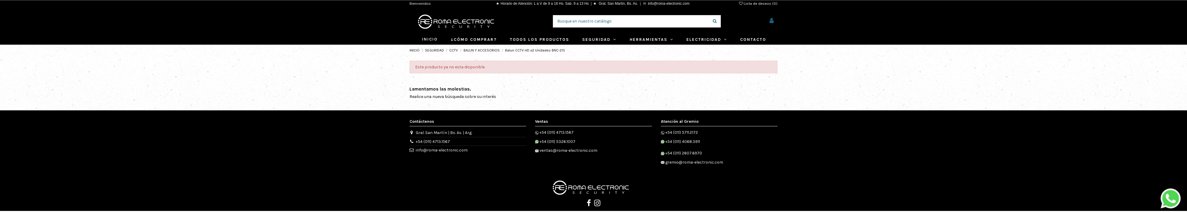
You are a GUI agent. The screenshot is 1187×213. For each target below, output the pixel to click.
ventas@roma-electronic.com (568, 150)
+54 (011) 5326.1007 (557, 141)
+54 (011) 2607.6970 (683, 153)
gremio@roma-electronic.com (694, 162)
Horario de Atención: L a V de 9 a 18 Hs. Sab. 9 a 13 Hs (545, 3)
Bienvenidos (420, 3)
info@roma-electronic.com (668, 3)
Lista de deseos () (758, 3)
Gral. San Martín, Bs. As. (618, 3)
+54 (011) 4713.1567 (433, 141)
